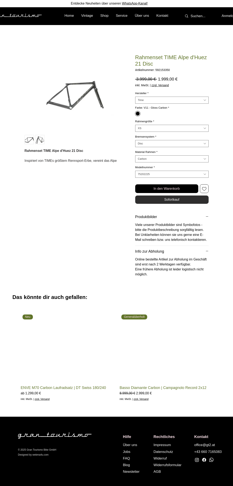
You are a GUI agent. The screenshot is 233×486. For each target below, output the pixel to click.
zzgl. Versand (160, 85)
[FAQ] (136, 458)
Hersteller (142, 93)
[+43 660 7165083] (208, 451)
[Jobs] (136, 451)
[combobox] (172, 100)
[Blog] (136, 464)
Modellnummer (145, 167)
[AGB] (171, 471)
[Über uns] (136, 444)
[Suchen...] (198, 16)
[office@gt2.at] (207, 444)
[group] (116, 357)
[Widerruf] (171, 458)
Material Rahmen (146, 152)
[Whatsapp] (211, 459)
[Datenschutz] (167, 451)
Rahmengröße (144, 121)
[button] (104, 16)
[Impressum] (167, 444)
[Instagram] (197, 459)
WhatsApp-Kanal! (135, 3)
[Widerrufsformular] (171, 464)
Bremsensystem (145, 136)
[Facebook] (204, 459)
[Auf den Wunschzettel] (204, 188)
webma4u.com (40, 454)
